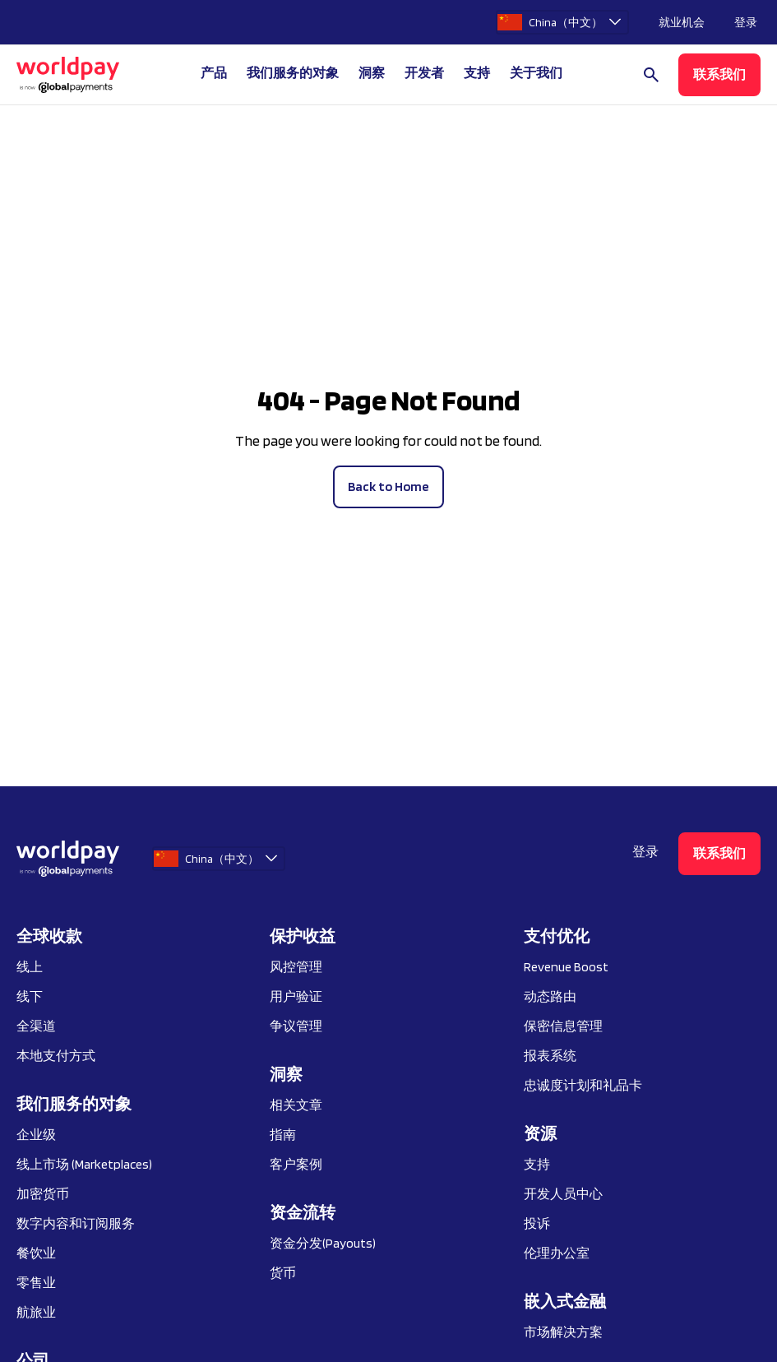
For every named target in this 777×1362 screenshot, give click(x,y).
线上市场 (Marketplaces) (84, 1164)
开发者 (424, 73)
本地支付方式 (55, 1055)
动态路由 (550, 996)
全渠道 (36, 1026)
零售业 (36, 1282)
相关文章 (296, 1105)
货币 (283, 1273)
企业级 (36, 1134)
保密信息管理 (563, 1026)
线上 (29, 967)
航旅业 (36, 1312)
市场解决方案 (563, 1332)
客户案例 (296, 1164)
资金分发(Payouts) (323, 1243)
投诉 (537, 1223)
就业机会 (682, 22)
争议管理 (296, 1026)
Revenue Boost (566, 967)
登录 (745, 22)
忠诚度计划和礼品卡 (583, 1085)
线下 (29, 996)
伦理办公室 (557, 1253)
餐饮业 (36, 1253)
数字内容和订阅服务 (75, 1223)
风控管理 (296, 967)
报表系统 (550, 1055)
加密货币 (42, 1194)
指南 (283, 1134)
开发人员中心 (563, 1194)
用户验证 (296, 996)
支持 (477, 73)
